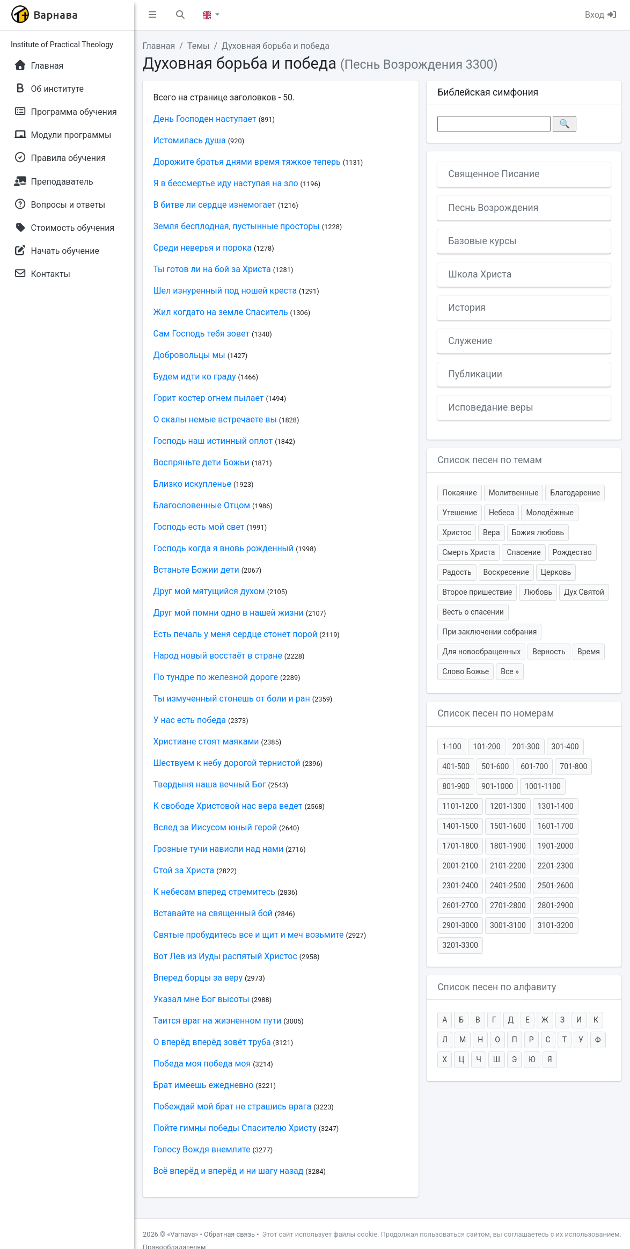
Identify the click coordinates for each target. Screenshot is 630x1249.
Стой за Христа (184, 870)
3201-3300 (460, 945)
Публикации (475, 374)
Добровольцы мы (189, 355)
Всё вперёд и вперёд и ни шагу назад (228, 1171)
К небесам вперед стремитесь (214, 892)
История (467, 307)
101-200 (486, 746)
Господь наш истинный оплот (213, 441)
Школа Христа (479, 274)
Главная (159, 46)
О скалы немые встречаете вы (215, 419)
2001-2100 (460, 865)
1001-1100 (543, 786)
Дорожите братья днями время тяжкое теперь (247, 162)
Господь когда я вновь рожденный (223, 548)
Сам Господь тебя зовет (201, 333)
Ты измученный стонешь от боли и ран (231, 698)
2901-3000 (460, 925)
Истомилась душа (189, 140)
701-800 (573, 766)
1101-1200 (460, 806)
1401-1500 (460, 826)
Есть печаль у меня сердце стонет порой (235, 634)
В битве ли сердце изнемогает (214, 205)
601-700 (534, 766)
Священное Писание (493, 174)
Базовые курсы (482, 241)
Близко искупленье (192, 484)
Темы (198, 46)
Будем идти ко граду (194, 376)
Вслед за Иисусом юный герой (215, 827)
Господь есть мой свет (199, 527)
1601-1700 (556, 826)
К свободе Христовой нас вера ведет (228, 806)
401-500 (456, 766)
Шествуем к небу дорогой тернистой (227, 763)
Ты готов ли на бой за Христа (212, 269)
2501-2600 (556, 885)
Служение (470, 340)
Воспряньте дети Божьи (201, 462)
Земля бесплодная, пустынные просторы (236, 226)
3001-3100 (508, 925)
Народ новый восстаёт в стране (217, 656)
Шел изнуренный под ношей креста (225, 291)
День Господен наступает (205, 119)
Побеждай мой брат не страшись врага (232, 1106)
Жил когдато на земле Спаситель (220, 312)
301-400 (565, 746)
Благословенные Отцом (202, 505)
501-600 (495, 766)
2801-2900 (556, 905)
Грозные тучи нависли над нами (218, 849)
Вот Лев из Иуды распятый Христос (225, 956)
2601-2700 (460, 905)
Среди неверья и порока (202, 248)
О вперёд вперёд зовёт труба (212, 1042)
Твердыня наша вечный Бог (209, 784)
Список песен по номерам (495, 713)
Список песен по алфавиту (496, 987)
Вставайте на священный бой (213, 913)
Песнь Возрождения (493, 207)
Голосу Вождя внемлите (202, 1149)
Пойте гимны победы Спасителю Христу (235, 1128)
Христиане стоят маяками (206, 741)
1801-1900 (508, 846)
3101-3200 (556, 925)
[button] (152, 15)
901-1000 (497, 786)
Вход (601, 15)
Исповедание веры (490, 407)
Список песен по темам (489, 460)
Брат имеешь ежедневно (203, 1085)
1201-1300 (508, 806)
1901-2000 (556, 846)
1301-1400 (556, 806)
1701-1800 (460, 846)
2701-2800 (508, 905)
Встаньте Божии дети (196, 570)
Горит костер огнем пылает (208, 398)
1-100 (451, 746)
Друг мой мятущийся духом (209, 591)
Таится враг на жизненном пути (217, 1021)
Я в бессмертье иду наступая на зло (225, 183)
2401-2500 (508, 885)
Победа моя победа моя (202, 1063)
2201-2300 (556, 865)
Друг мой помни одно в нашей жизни (228, 613)
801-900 (456, 786)
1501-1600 (508, 826)
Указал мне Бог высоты (201, 999)
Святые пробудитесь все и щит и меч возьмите (248, 935)
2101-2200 (508, 865)
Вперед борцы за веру (198, 978)
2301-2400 (460, 885)
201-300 (526, 746)
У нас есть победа (189, 720)
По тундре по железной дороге (215, 677)
